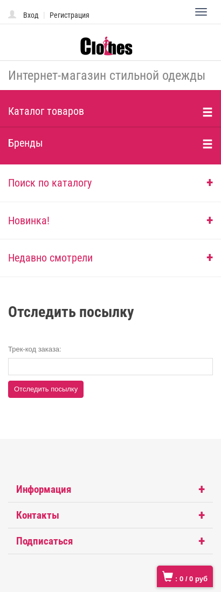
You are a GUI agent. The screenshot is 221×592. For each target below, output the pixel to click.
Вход (31, 15)
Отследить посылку (46, 389)
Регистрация (69, 15)
